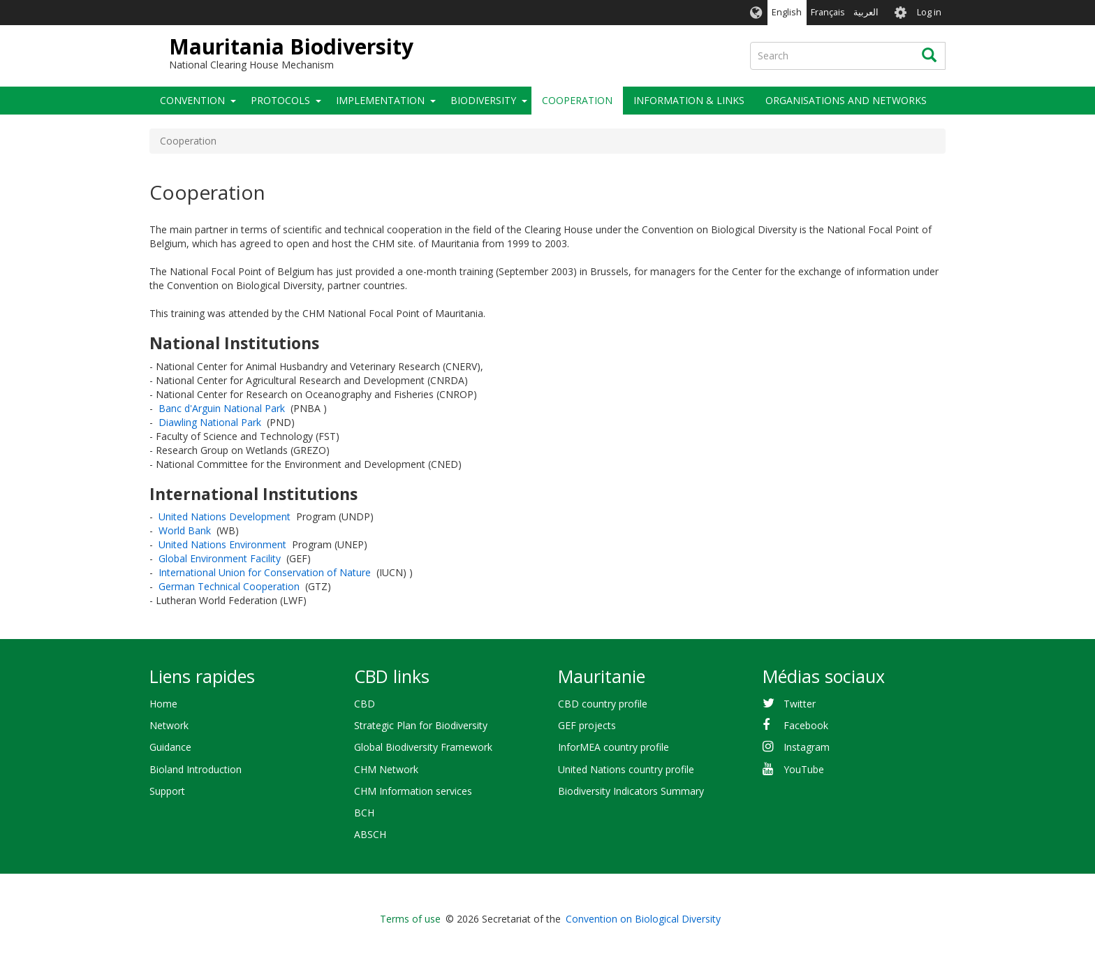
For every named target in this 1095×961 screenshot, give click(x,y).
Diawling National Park (210, 422)
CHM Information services (413, 791)
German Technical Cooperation (229, 586)
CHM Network (386, 769)
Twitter (800, 703)
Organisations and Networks (846, 100)
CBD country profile (602, 703)
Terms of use (410, 918)
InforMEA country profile (613, 747)
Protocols (280, 100)
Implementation (380, 100)
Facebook (806, 725)
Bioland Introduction (195, 769)
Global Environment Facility (220, 558)
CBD (364, 703)
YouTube (804, 769)
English (787, 12)
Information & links (688, 100)
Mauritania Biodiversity (291, 46)
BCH (364, 812)
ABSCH (370, 834)
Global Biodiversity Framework (423, 747)
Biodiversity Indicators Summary (631, 791)
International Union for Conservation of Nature (265, 572)
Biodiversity (483, 100)
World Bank (185, 530)
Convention (192, 100)
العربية (866, 12)
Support (167, 791)
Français (828, 12)
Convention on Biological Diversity (643, 918)
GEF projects (587, 725)
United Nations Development (225, 516)
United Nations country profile (626, 769)
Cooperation (577, 100)
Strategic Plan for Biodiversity (420, 725)
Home (163, 703)
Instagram (807, 747)
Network (169, 725)
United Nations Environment (222, 544)
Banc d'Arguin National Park (222, 408)
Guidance (170, 747)
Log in (929, 12)
